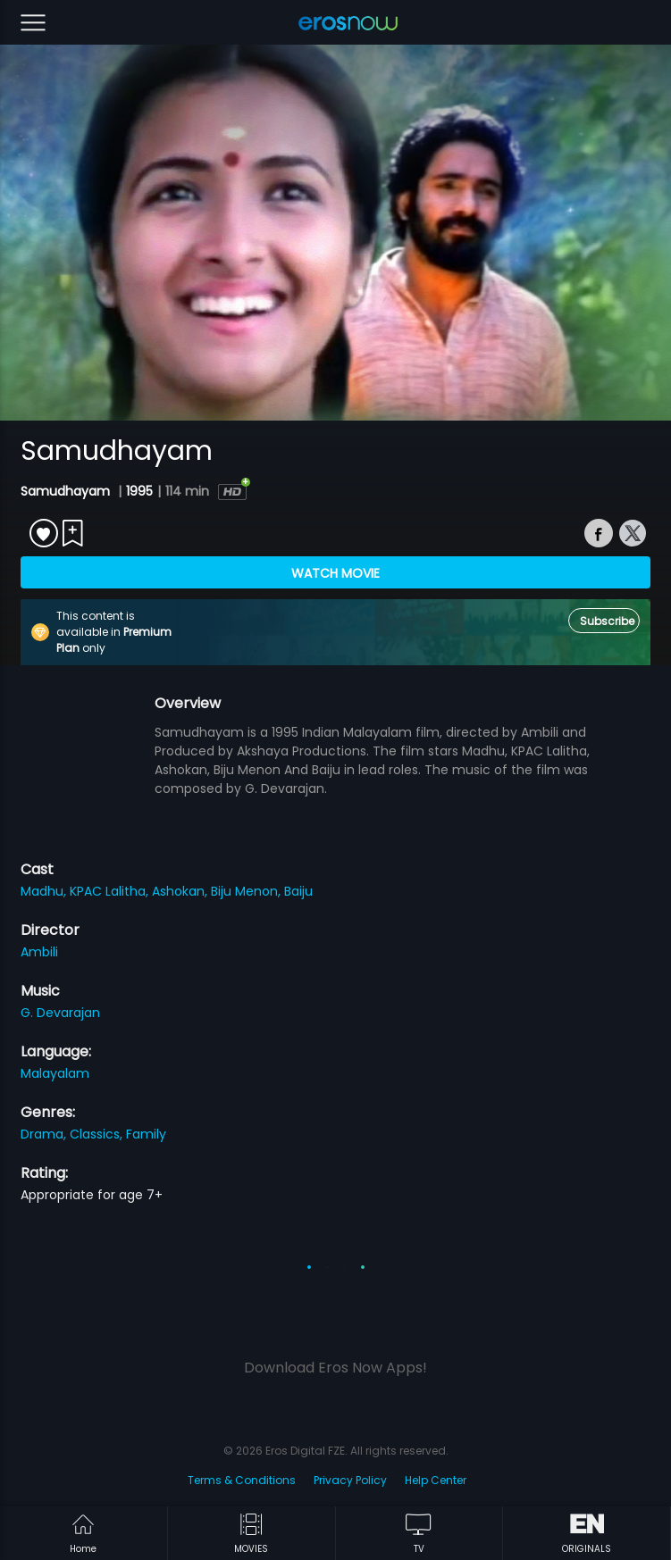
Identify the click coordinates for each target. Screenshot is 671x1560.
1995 (139, 491)
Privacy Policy (350, 1480)
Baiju (298, 891)
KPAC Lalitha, (111, 891)
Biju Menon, (247, 891)
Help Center (435, 1480)
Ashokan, (181, 891)
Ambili (39, 952)
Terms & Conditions (242, 1480)
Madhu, (45, 891)
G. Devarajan (60, 1013)
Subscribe (607, 621)
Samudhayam (67, 491)
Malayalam (55, 1073)
